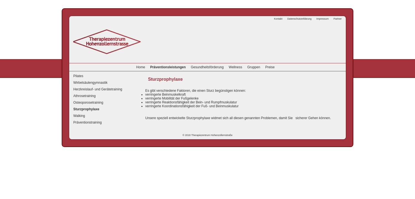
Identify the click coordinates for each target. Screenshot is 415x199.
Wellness (235, 67)
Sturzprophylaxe (86, 109)
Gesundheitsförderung (207, 67)
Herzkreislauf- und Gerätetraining (97, 89)
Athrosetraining (84, 96)
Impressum (322, 18)
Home (140, 67)
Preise (270, 67)
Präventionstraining (87, 122)
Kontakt (278, 18)
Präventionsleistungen (168, 67)
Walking (79, 116)
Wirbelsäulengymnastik (90, 83)
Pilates (78, 76)
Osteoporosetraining (88, 102)
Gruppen (253, 67)
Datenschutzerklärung (299, 18)
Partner (337, 18)
